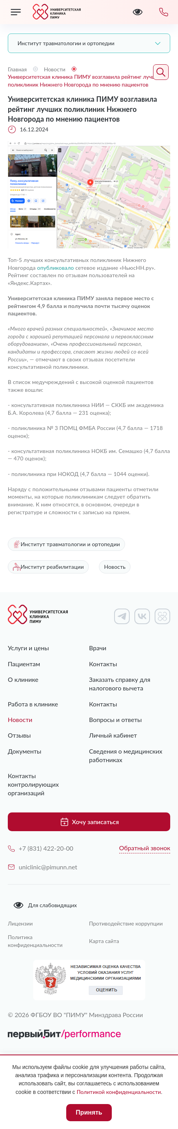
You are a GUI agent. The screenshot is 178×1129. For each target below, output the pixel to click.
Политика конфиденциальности (35, 941)
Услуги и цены (28, 647)
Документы (24, 751)
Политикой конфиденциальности (119, 1091)
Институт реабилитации (48, 567)
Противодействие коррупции (126, 923)
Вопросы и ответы (115, 719)
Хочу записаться (89, 822)
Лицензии (20, 923)
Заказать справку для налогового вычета (119, 684)
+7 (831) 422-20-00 (40, 848)
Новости (20, 719)
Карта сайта (104, 941)
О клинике (23, 679)
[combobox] (89, 43)
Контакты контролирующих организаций (33, 784)
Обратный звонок (144, 847)
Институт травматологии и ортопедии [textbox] (66, 43)
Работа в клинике (33, 704)
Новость (114, 566)
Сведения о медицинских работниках (125, 755)
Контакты (103, 663)
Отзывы (19, 735)
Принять (89, 1112)
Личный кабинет (113, 735)
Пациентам (24, 663)
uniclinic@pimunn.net (42, 867)
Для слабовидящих (45, 905)
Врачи (98, 647)
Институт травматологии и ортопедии (66, 544)
